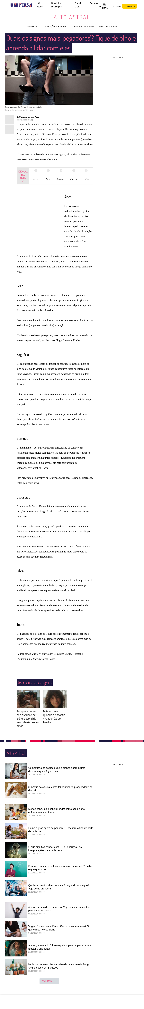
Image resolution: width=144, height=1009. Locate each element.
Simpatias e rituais (116, 27)
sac (99, 6)
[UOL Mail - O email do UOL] (106, 6)
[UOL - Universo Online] (34, 5)
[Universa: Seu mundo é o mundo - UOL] (21, 5)
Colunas (94, 3)
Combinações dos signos (51, 27)
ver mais (49, 981)
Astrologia (24, 27)
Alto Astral (72, 17)
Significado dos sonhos (85, 27)
